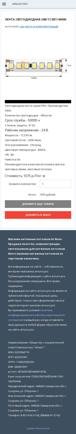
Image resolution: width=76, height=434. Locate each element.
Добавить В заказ (38, 215)
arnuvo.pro (20, 4)
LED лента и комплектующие (39, 26)
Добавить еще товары (38, 204)
